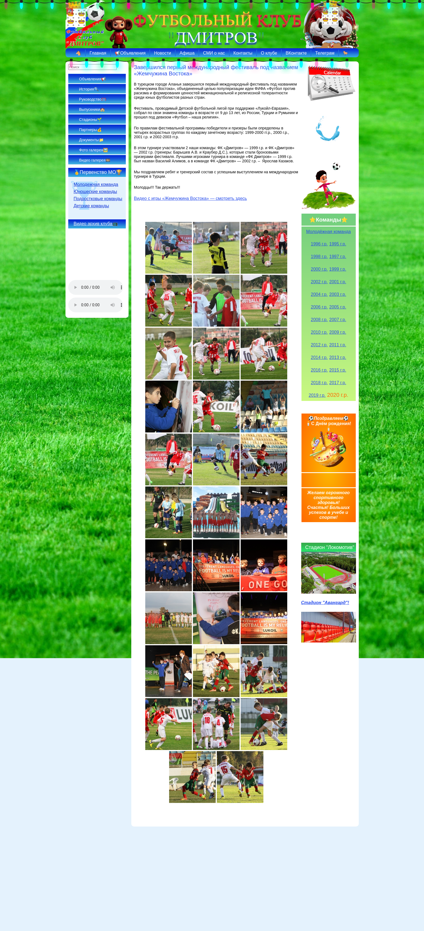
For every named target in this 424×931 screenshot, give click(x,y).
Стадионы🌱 (90, 119)
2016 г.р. (319, 370)
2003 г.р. (337, 294)
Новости (162, 53)
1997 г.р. (337, 256)
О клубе (269, 53)
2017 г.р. (337, 382)
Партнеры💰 (90, 130)
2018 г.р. (319, 382)
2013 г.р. (337, 357)
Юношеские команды (95, 191)
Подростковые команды (98, 198)
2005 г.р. (337, 307)
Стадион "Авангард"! (325, 602)
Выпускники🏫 (92, 109)
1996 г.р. (319, 244)
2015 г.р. (337, 370)
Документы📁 (91, 140)
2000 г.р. (319, 269)
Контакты (243, 53)
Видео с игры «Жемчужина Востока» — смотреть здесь (190, 198)
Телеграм (324, 53)
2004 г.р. (319, 294)
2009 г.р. (337, 332)
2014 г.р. (319, 357)
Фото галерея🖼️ (93, 150)
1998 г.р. (319, 256)
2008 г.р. (319, 319)
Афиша (187, 53)
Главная (98, 53)
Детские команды (91, 205)
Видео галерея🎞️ (94, 160)
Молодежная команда (96, 184)
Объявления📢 (92, 79)
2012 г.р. (319, 345)
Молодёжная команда (328, 231)
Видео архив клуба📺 (96, 223)
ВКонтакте (296, 53)
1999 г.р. (337, 269)
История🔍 (89, 89)
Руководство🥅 (92, 99)
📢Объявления (130, 53)
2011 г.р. (337, 345)
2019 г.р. (317, 395)
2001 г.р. (337, 281)
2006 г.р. (319, 307)
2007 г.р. (337, 319)
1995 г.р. (337, 244)
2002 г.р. (319, 281)
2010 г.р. (319, 332)
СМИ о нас (214, 53)
